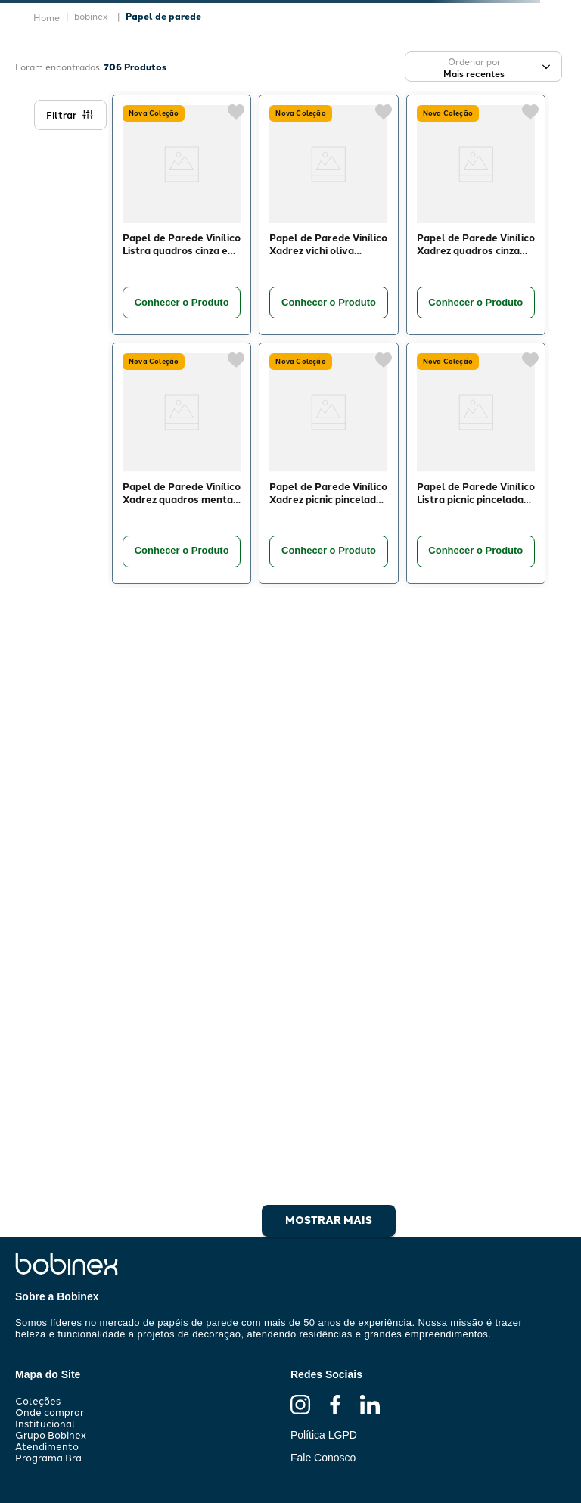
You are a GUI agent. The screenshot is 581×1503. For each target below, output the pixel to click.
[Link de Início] (46, 17)
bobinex (91, 15)
